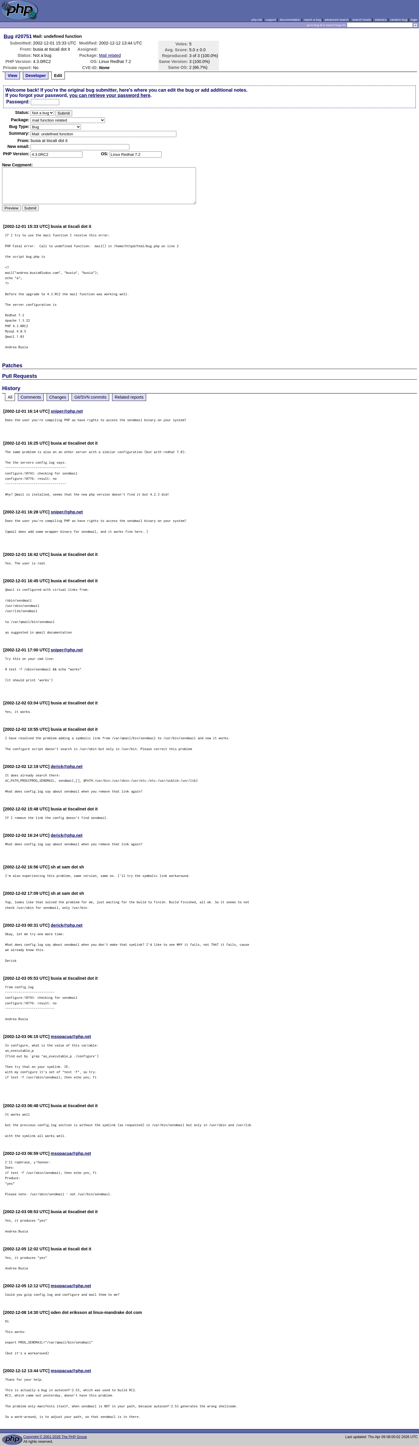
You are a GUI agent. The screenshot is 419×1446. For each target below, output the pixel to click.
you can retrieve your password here (109, 95)
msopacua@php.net (71, 1036)
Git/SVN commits (90, 397)
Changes (57, 397)
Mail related (110, 55)
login (414, 19)
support (271, 19)
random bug (398, 19)
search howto (361, 19)
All (10, 397)
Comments (31, 397)
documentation (290, 19)
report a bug (312, 19)
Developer (36, 75)
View (12, 75)
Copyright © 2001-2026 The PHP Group (55, 1437)
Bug (9, 36)
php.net (256, 19)
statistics (381, 19)
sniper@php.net (67, 411)
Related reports (129, 397)
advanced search (337, 19)
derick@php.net (66, 766)
